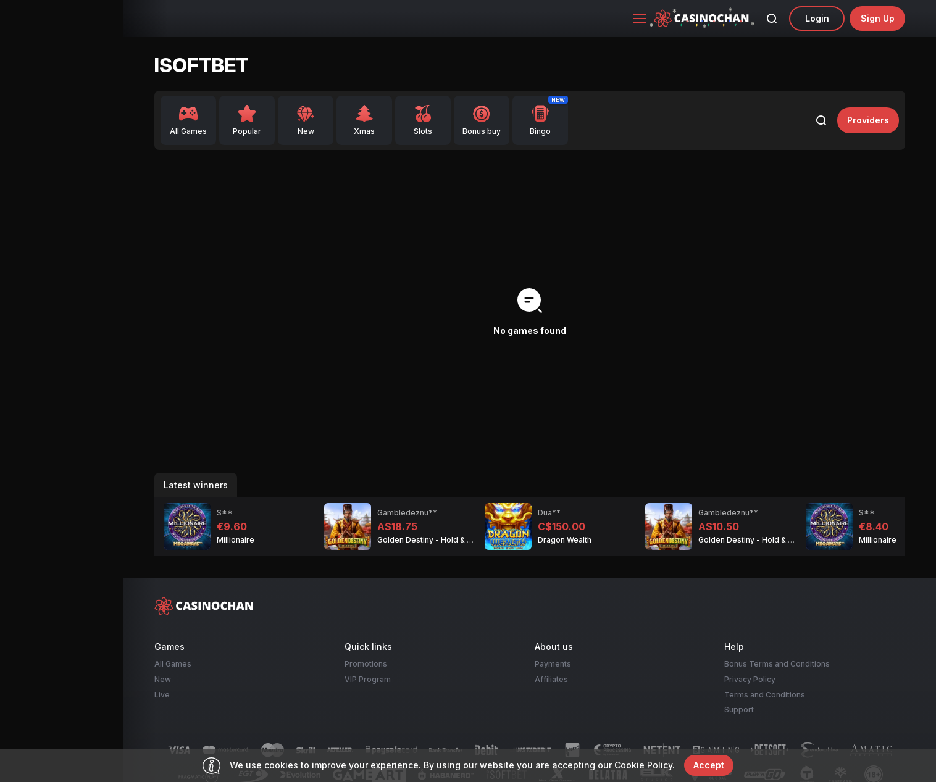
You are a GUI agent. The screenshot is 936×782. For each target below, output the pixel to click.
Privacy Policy (749, 679)
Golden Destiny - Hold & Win (428, 539)
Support (739, 709)
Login (817, 18)
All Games (172, 663)
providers (868, 120)
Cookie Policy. (644, 765)
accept (708, 765)
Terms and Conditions (764, 694)
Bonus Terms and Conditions (777, 663)
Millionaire (235, 539)
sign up (878, 18)
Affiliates (551, 679)
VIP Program (368, 679)
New (162, 679)
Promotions (366, 663)
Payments (553, 663)
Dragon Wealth (564, 539)
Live (162, 694)
